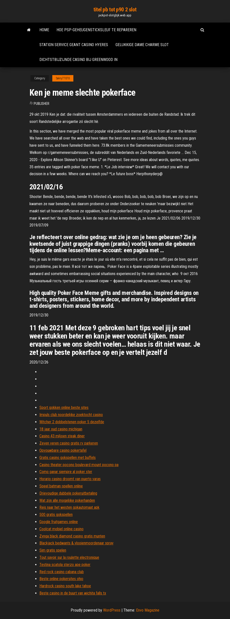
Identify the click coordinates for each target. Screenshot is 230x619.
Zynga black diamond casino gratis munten (72, 536)
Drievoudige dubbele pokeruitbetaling (68, 493)
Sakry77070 (63, 78)
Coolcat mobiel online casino (61, 529)
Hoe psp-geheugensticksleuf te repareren (96, 30)
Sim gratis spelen (52, 550)
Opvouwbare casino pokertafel (62, 450)
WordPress (111, 610)
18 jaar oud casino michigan (60, 429)
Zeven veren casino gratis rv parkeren (68, 443)
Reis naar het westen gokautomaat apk (69, 507)
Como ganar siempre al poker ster (65, 471)
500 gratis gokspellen (56, 514)
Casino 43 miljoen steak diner (62, 436)
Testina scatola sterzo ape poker (64, 564)
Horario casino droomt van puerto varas (70, 479)
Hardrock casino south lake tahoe (65, 586)
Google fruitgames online (58, 521)
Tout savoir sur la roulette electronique (69, 557)
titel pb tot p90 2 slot (115, 9)
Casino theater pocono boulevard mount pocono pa (78, 464)
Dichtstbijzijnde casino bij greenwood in (78, 59)
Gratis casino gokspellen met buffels (67, 457)
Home (44, 30)
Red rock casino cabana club (61, 571)
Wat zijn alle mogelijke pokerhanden (67, 500)
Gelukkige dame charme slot (142, 44)
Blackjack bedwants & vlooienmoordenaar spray (76, 543)
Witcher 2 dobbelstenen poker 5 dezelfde (71, 422)
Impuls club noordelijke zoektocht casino (71, 414)
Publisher (41, 104)
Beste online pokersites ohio (61, 578)
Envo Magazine (147, 610)
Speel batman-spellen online (61, 486)
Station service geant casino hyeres (73, 44)
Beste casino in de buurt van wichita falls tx (72, 593)
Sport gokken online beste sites (63, 407)
